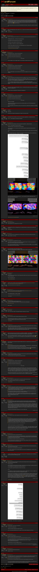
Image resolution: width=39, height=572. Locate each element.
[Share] (35, 17)
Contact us (26, 569)
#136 (36, 247)
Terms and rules (29, 569)
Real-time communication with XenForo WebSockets (21, 571)
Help (35, 569)
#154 (36, 452)
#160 (36, 553)
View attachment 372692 (11, 303)
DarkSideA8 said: (10, 35)
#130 (36, 115)
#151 (36, 412)
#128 (36, 92)
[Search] (35, 4)
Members (12, 4)
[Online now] (1, 51)
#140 (36, 298)
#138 (36, 281)
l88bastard (21, 29)
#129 (36, 108)
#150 (36, 398)
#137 (36, 271)
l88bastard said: (10, 52)
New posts (7, 4)
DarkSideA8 (2, 14)
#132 (36, 219)
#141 (36, 307)
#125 (36, 62)
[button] (9, 4)
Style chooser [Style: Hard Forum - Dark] (2, 569)
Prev (2, 564)
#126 (36, 74)
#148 (36, 376)
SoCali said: (9, 233)
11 (10, 564)
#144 (36, 331)
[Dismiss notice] (37, 7)
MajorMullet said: (10, 289)
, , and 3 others (12, 48)
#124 (36, 50)
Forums (3, 4)
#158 (36, 532)
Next (11, 564)
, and (12, 217)
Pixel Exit (15, 571)
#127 (36, 85)
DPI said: (9, 417)
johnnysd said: (9, 76)
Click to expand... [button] (23, 58)
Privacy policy (33, 569)
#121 (36, 17)
